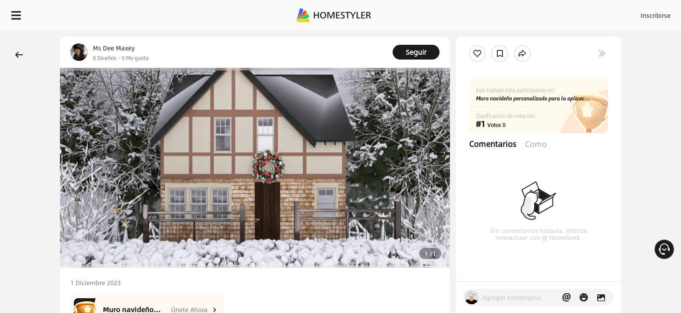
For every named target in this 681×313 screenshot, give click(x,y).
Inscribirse (546, 13)
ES (577, 13)
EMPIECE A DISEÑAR (635, 13)
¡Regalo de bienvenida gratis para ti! (477, 36)
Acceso (512, 13)
